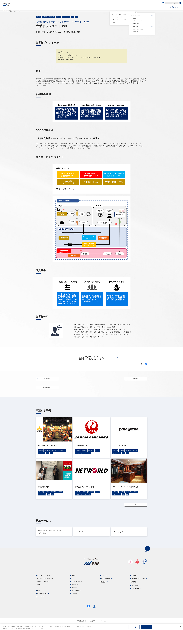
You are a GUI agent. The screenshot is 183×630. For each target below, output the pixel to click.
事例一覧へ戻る (47, 388)
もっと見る (135, 505)
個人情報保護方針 (81, 623)
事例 (6, 11)
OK (147, 627)
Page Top (144, 551)
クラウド (58, 17)
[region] (91, 627)
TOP (3, 11)
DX (76, 17)
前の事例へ (47, 379)
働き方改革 (51, 17)
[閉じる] (180, 627)
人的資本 (45, 17)
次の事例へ (135, 379)
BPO (73, 17)
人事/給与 (38, 17)
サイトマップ (102, 623)
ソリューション (66, 17)
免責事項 (92, 623)
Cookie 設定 (134, 627)
